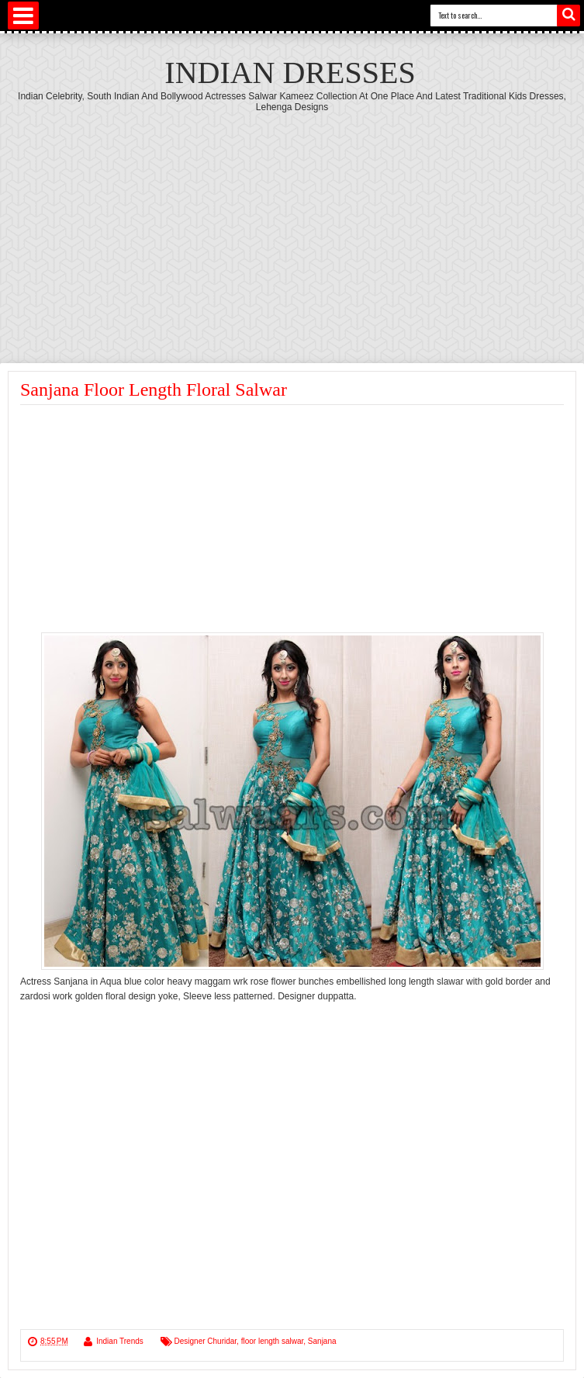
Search (568, 15)
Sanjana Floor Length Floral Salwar (153, 389)
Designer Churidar (206, 1341)
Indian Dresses (289, 72)
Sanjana (322, 1341)
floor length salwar (272, 1341)
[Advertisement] (292, 229)
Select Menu (23, 15)
